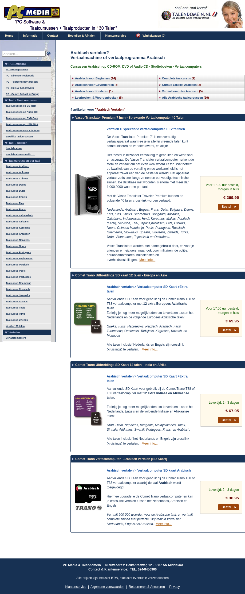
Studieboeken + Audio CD (20, 154)
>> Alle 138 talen (15, 326)
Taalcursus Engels (16, 197)
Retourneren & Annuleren (147, 587)
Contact (52, 35)
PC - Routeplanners (17, 69)
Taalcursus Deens (16, 184)
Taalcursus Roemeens (18, 283)
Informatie (30, 35)
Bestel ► (229, 207)
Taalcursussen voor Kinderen (22, 130)
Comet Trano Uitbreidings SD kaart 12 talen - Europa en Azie (121, 275)
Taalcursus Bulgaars (17, 172)
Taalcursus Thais (15, 307)
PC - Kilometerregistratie (20, 75)
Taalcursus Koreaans (18, 227)
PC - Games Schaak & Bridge (22, 94)
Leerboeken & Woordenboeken (96, 97)
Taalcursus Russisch (18, 289)
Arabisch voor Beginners (92, 78)
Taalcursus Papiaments (19, 258)
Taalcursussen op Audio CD (22, 112)
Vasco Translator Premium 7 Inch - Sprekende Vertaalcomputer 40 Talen (129, 117)
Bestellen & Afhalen (82, 35)
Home (9, 35)
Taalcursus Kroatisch (18, 234)
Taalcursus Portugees (18, 252)
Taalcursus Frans (16, 209)
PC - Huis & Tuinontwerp (20, 88)
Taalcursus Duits (15, 191)
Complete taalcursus (176, 78)
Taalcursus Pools (16, 270)
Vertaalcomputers (16, 338)
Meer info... (147, 260)
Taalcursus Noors (16, 246)
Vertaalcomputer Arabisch (180, 91)
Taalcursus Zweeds (17, 320)
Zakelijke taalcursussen (19, 136)
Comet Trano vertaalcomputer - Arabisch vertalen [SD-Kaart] (121, 459)
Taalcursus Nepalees (18, 240)
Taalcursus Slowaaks (18, 295)
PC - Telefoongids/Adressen (22, 81)
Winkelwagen (150, 35)
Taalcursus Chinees (17, 178)
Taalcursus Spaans (16, 301)
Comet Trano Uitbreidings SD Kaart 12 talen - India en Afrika (121, 365)
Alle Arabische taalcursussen (182, 97)
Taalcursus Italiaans (17, 221)
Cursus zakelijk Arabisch (179, 84)
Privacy (174, 587)
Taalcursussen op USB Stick (22, 124)
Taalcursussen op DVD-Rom (22, 118)
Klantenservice (115, 35)
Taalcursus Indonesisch (19, 215)
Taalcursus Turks (15, 314)
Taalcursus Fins (15, 203)
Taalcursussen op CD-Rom (21, 106)
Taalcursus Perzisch (17, 264)
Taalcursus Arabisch (17, 166)
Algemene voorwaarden (107, 587)
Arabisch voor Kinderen (91, 91)
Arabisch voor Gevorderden (94, 84)
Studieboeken (14, 148)
